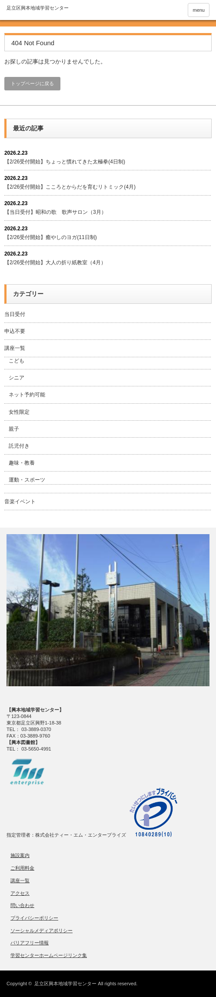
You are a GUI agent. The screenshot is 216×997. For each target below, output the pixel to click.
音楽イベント (20, 501)
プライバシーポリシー (34, 918)
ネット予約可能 (27, 395)
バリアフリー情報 (29, 942)
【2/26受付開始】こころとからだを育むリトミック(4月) (70, 187)
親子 (14, 429)
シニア (16, 378)
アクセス (20, 893)
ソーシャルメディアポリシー (41, 930)
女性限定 (19, 412)
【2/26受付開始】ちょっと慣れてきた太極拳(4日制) (64, 162)
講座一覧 (14, 348)
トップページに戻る (32, 83)
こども (16, 361)
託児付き (19, 446)
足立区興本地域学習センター (65, 983)
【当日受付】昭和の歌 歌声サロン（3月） (55, 212)
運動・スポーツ (27, 480)
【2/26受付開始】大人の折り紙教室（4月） (55, 262)
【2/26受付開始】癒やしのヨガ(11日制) (50, 237)
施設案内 (20, 855)
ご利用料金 (22, 868)
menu (199, 10)
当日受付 (14, 314)
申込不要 (14, 331)
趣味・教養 (22, 463)
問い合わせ (22, 905)
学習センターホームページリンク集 (48, 955)
